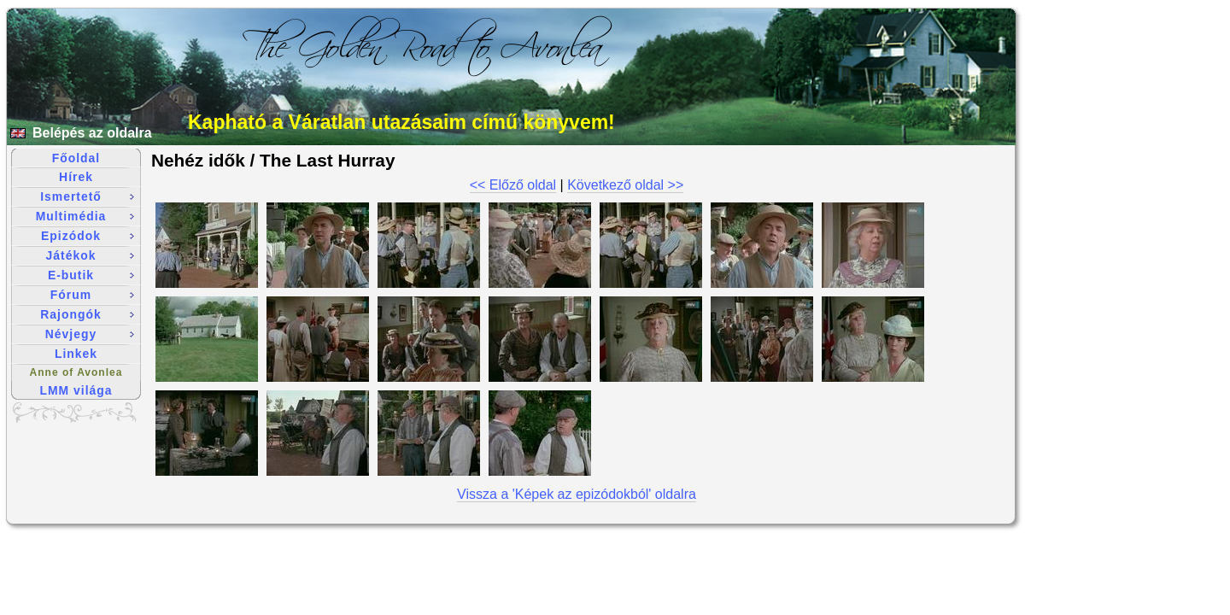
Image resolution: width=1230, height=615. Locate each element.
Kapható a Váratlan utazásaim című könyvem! (401, 122)
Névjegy (89, 334)
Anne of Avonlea (76, 372)
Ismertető (87, 196)
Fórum (92, 295)
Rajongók (87, 314)
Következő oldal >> (625, 185)
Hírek (76, 177)
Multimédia (85, 216)
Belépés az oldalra (92, 133)
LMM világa (76, 390)
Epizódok (87, 236)
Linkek (76, 353)
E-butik (91, 275)
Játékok (90, 255)
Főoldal (76, 158)
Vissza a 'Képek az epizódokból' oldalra (576, 494)
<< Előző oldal (513, 185)
